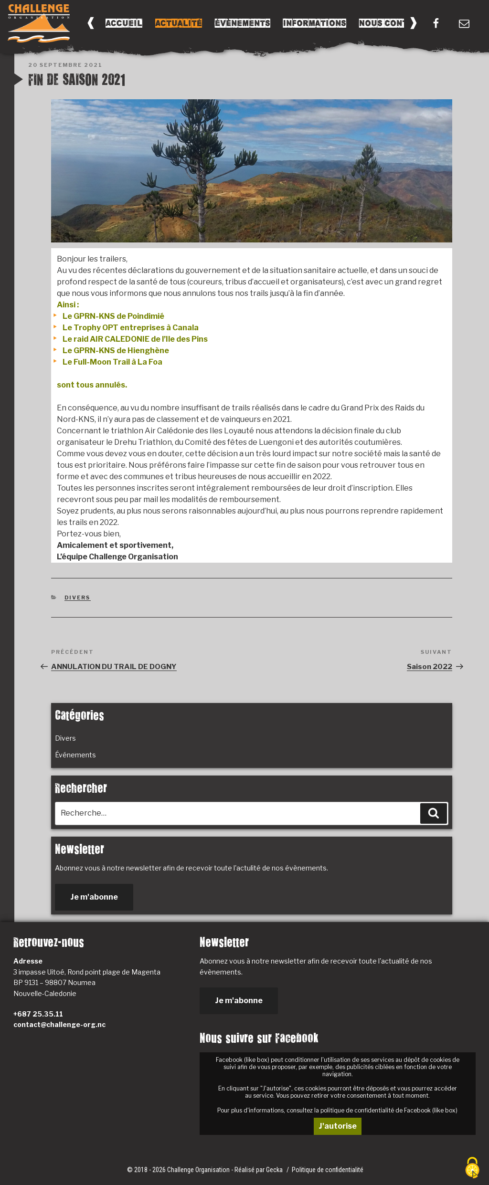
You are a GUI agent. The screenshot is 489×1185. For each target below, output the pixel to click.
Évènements (242, 23)
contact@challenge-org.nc (59, 1024)
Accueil (124, 23)
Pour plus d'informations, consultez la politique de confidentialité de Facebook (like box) (337, 1110)
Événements (75, 755)
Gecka (275, 1170)
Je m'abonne (94, 897)
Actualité (178, 23)
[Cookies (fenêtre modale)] (472, 1168)
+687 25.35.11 (38, 1014)
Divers (77, 597)
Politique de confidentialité (327, 1170)
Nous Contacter (397, 23)
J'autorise (338, 1126)
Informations (314, 23)
